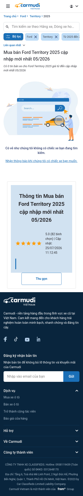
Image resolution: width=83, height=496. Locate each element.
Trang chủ (10, 16)
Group (65, 489)
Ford (23, 16)
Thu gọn (41, 278)
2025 (47, 16)
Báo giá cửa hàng (15, 418)
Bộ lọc (13, 36)
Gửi (71, 376)
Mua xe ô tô (12, 397)
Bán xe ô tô (11, 404)
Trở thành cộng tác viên (20, 411)
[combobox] (43, 26)
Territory (35, 16)
